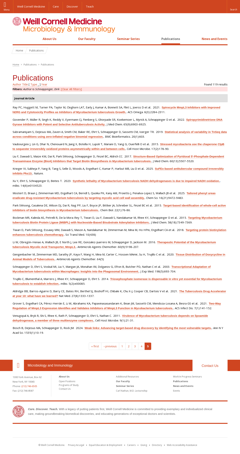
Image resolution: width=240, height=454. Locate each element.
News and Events (214, 39)
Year (44, 84)
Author (17, 84)
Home (17, 39)
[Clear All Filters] (71, 89)
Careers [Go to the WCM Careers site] (131, 445)
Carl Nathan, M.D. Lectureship (131, 390)
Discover (72, 6)
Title (25, 84)
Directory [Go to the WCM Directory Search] (157, 445)
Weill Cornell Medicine (31, 6)
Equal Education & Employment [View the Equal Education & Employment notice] (105, 445)
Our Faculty (86, 39)
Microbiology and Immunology (50, 365)
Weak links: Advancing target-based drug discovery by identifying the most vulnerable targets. (148, 328)
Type (33, 84)
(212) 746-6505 (29, 386)
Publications (170, 39)
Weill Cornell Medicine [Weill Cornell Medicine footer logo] (120, 431)
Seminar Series (128, 39)
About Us (49, 39)
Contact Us (210, 366)
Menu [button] (7, 9)
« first (95, 346)
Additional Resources (127, 376)
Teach (90, 6)
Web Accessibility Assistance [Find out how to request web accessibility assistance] (182, 445)
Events (176, 390)
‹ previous (110, 346)
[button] (233, 6)
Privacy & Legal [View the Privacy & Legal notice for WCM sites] (76, 445)
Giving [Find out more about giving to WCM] (143, 445)
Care (56, 6)
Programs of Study (69, 385)
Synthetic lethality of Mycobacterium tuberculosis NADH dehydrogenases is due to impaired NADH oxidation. (146, 181)
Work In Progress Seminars (187, 376)
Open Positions (67, 381)
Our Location (18, 365)
